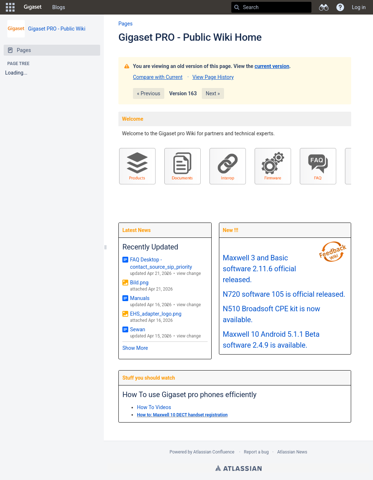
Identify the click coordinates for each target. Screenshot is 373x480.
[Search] (237, 7)
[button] (10, 7)
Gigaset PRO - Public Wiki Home (190, 37)
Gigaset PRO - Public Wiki (56, 29)
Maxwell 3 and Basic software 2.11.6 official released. (259, 268)
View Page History (212, 77)
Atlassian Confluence (214, 452)
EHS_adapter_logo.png (155, 314)
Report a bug (256, 452)
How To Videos (154, 407)
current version (272, 66)
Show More (135, 348)
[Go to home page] (33, 7)
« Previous (148, 93)
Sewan (137, 329)
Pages (125, 24)
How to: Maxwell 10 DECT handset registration (182, 414)
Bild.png (139, 282)
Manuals (140, 298)
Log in (359, 7)
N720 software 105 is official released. (284, 294)
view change (189, 273)
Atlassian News (292, 452)
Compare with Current (157, 77)
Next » (213, 93)
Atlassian (238, 468)
